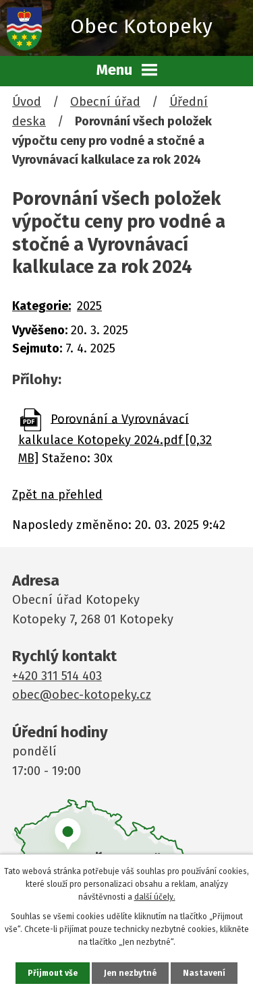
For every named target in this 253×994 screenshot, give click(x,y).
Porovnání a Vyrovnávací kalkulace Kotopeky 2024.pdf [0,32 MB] (115, 438)
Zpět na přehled (57, 494)
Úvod (26, 101)
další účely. (154, 897)
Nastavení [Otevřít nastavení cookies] (204, 973)
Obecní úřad (105, 101)
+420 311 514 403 (57, 676)
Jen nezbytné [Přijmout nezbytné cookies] (130, 973)
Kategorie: (41, 306)
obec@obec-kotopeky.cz (81, 694)
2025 (89, 306)
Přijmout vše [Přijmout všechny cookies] (53, 973)
